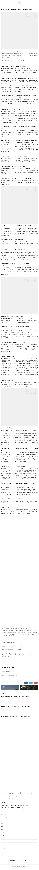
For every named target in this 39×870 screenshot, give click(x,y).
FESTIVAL (21, 806)
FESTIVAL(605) (7, 676)
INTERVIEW (5, 809)
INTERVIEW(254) (11, 676)
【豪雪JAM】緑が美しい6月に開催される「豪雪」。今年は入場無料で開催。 (15, 717)
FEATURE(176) (17, 676)
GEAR (12, 809)
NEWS (13, 806)
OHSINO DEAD (5, 806)
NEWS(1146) (2, 676)
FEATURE (20, 809)
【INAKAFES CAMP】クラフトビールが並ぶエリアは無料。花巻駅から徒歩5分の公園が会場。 (19, 707)
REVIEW (28, 806)
